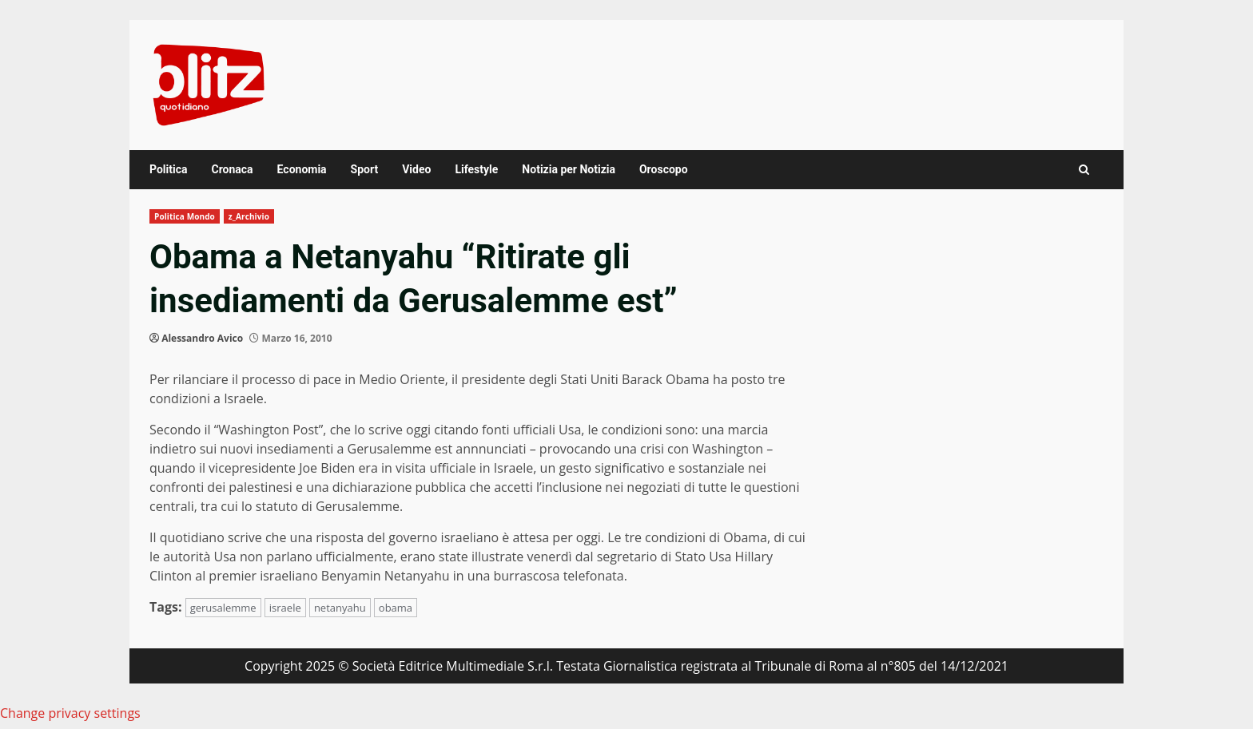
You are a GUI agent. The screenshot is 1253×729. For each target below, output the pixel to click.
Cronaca (232, 169)
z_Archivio (249, 216)
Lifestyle (476, 169)
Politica (168, 169)
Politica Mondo (184, 216)
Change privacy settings (70, 713)
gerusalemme (223, 607)
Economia (302, 169)
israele (285, 607)
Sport (365, 169)
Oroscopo (663, 169)
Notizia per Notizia (568, 169)
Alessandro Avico (202, 338)
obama (395, 607)
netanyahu (340, 607)
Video (416, 169)
